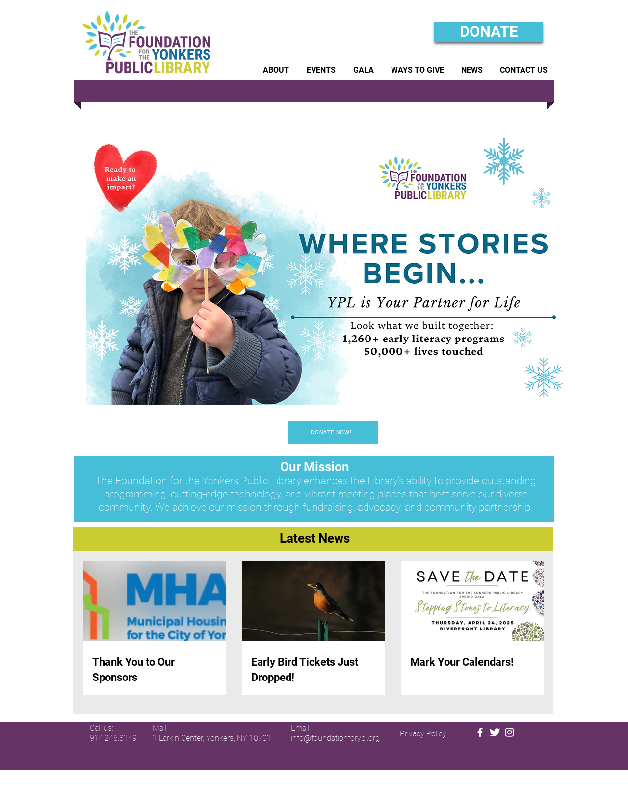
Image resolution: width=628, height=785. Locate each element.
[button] (276, 70)
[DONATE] (488, 32)
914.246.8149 (113, 738)
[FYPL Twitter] (495, 732)
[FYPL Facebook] (480, 732)
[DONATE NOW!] (333, 432)
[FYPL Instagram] (509, 732)
